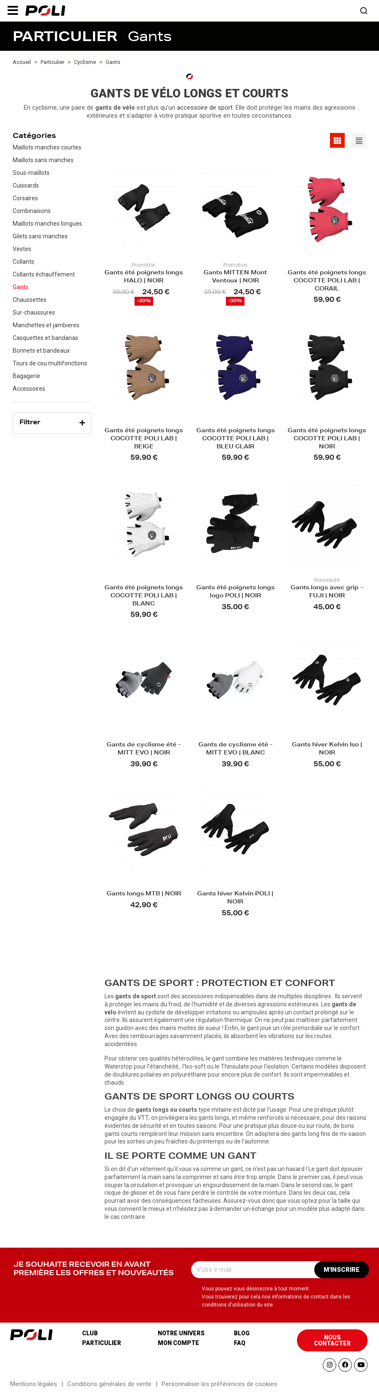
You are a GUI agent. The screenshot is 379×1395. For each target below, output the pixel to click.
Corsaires (25, 198)
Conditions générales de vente (109, 1384)
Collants (23, 261)
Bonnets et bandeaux (41, 350)
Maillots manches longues (47, 223)
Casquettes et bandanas (45, 337)
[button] (12, 10)
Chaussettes (30, 299)
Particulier (101, 1343)
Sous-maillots (31, 172)
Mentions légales (33, 1384)
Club (90, 1333)
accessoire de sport (205, 107)
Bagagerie (26, 376)
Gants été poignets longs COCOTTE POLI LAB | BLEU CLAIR (235, 439)
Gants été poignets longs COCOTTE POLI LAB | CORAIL (327, 281)
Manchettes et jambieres (46, 325)
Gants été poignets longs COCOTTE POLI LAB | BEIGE (143, 439)
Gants (20, 287)
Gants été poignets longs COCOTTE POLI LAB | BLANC (143, 596)
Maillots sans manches (43, 160)
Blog (242, 1333)
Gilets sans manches (40, 236)
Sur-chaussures (34, 312)
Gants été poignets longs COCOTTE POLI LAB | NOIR (327, 439)
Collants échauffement (44, 274)
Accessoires (29, 388)
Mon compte (178, 1343)
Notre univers (181, 1333)
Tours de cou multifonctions (50, 363)
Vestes (22, 249)
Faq (239, 1343)
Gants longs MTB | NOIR (144, 894)
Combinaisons (32, 210)
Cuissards (26, 185)
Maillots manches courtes (47, 147)
